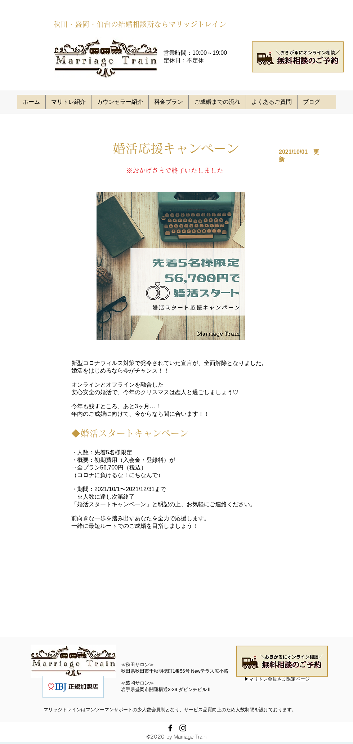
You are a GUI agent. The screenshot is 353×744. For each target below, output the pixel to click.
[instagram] (182, 727)
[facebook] (170, 727)
